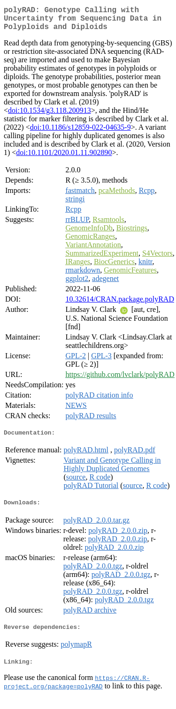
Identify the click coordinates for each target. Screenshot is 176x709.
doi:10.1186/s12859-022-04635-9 (80, 133)
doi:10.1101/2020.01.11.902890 (64, 158)
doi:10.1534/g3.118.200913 (49, 116)
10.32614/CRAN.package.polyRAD (119, 305)
